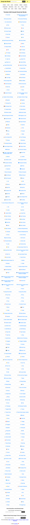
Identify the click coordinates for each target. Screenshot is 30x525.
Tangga (22, 421)
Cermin (8, 452)
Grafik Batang (22, 328)
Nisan (7, 495)
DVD (22, 181)
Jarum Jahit (7, 483)
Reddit (24, 519)
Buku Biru (7, 222)
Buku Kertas (11, 6)
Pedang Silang (22, 381)
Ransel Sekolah (22, 55)
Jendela (22, 156)
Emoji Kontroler (7, 118)
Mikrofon (7, 121)
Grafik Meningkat (22, 325)
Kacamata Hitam (7, 18)
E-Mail (22, 263)
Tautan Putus (7, 412)
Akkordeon (7, 127)
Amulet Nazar (22, 498)
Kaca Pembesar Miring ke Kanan (22, 203)
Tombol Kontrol (22, 118)
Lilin (7, 206)
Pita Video (22, 199)
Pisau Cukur (8, 470)
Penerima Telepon (22, 149)
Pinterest (20, 519)
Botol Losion (22, 470)
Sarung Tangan (7, 31)
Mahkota (7, 74)
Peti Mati (7, 492)
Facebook (13, 519)
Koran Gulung (22, 234)
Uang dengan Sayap (22, 254)
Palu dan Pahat (7, 375)
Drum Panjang (22, 137)
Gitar (22, 127)
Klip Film (7, 187)
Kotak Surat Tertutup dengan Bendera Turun (8, 277)
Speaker (7, 100)
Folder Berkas (22, 313)
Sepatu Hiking (22, 62)
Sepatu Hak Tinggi (22, 65)
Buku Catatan (22, 225)
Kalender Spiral (7, 322)
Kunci (7, 362)
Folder (7, 310)
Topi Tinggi (7, 77)
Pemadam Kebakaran (22, 486)
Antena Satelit (7, 436)
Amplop (22, 260)
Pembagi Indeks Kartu (7, 313)
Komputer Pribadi (22, 159)
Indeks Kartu (8, 325)
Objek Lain (24, 8)
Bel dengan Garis (8, 106)
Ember (7, 480)
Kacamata (7, 14)
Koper (22, 307)
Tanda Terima (22, 257)
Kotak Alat (22, 418)
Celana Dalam (22, 40)
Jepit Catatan (22, 331)
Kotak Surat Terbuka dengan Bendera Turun (8, 281)
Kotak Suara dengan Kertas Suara (7, 285)
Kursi (7, 461)
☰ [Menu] (27, 1)
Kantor (26, 6)
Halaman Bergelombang (22, 228)
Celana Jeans (7, 28)
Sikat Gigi (22, 443)
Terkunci (7, 356)
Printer (22, 165)
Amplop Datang (7, 266)
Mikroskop (7, 433)
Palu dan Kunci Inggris (22, 375)
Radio (7, 124)
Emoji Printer (8, 165)
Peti (22, 492)
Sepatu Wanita (7, 71)
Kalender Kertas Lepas (22, 316)
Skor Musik (22, 106)
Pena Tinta (7, 294)
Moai (22, 501)
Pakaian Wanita (7, 46)
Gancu (7, 418)
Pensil (7, 288)
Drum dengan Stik (8, 137)
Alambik (22, 424)
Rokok (22, 489)
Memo (7, 307)
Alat (9, 8)
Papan (7, 504)
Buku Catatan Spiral (7, 319)
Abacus (8, 184)
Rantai (7, 415)
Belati (22, 378)
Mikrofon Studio (7, 112)
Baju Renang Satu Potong (7, 40)
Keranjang (7, 477)
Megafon (22, 100)
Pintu (7, 449)
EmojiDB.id (16, 523)
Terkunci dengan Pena (7, 359)
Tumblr (27, 519)
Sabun (22, 480)
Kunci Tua (22, 362)
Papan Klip (7, 331)
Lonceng (22, 103)
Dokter (16, 8)
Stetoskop (7, 446)
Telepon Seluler (22, 143)
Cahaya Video (5, 6)
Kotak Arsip (22, 347)
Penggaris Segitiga (22, 341)
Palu (22, 365)
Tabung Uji (22, 427)
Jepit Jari (22, 46)
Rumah (20, 8)
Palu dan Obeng (7, 378)
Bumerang (7, 387)
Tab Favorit (22, 237)
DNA (22, 430)
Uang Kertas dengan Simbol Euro (22, 250)
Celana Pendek (7, 43)
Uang (15, 6)
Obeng (7, 396)
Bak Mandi (7, 467)
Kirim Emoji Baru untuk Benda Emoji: (15, 510)
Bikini (22, 43)
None (22, 89)
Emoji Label (22, 240)
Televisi (22, 193)
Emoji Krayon (7, 304)
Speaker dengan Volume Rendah (22, 93)
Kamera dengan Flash (22, 196)
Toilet (22, 461)
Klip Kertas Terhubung (22, 338)
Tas (7, 49)
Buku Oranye (22, 222)
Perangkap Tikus (22, 467)
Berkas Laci (22, 350)
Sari (22, 37)
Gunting (7, 344)
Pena (22, 294)
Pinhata (8, 140)
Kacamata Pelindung (22, 18)
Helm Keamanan (7, 83)
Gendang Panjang (8, 143)
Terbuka (22, 356)
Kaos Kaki (7, 34)
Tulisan (22, 6)
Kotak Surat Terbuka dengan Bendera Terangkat (22, 277)
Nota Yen (7, 254)
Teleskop (22, 433)
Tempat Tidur (8, 455)
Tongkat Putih (7, 409)
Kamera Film (22, 184)
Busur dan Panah (22, 387)
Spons (7, 486)
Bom (22, 384)
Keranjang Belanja (8, 489)
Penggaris (7, 341)
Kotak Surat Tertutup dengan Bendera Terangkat (22, 273)
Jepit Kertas (8, 338)
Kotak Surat (22, 280)
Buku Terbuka (7, 216)
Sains (12, 8)
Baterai (8, 156)
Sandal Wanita (7, 68)
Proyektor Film (7, 190)
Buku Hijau (22, 219)
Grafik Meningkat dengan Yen (7, 260)
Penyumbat (7, 464)
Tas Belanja (22, 52)
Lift (22, 449)
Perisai (8, 390)
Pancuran (22, 464)
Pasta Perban (7, 443)
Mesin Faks (22, 152)
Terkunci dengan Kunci (22, 359)
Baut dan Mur (22, 396)
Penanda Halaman (8, 240)
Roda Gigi (7, 399)
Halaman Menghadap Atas (22, 231)
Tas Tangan (22, 49)
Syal (22, 28)
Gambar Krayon (22, 304)
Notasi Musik (22, 109)
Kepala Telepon (22, 121)
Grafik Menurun (7, 328)
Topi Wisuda (22, 77)
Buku (7, 225)
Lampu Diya (22, 213)
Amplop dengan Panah (22, 266)
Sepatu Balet (22, 68)
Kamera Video (7, 199)
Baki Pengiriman (7, 269)
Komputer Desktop (7, 162)
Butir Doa (7, 86)
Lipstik (22, 86)
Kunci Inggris (22, 393)
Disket (22, 178)
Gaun (22, 34)
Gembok (5, 8)
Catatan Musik (7, 109)
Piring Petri (7, 430)
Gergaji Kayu (8, 393)
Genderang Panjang (22, 71)
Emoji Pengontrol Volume (7, 115)
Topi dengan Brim (8, 80)
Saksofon (22, 124)
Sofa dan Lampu (7, 458)
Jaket (22, 31)
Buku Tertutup (22, 216)
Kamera (8, 196)
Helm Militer (22, 80)
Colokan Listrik (7, 159)
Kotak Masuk (22, 269)
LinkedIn (16, 519)
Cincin (7, 89)
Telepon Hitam (22, 146)
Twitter (9, 519)
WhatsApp (15, 520)
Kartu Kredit (8, 257)
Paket (7, 272)
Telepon (7, 149)
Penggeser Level (22, 115)
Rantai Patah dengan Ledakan (22, 412)
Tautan (22, 409)
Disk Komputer (7, 178)
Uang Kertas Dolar (8, 250)
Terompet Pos (7, 103)
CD (7, 181)
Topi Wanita (22, 74)
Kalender (7, 316)
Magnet (8, 421)
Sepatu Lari (7, 62)
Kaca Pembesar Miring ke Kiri (7, 202)
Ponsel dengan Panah (7, 146)
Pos (18, 6)
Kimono (8, 37)
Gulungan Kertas (22, 477)
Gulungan (7, 231)
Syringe (22, 436)
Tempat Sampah (7, 353)
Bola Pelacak (8, 175)
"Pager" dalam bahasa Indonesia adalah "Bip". (7, 153)
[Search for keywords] (16, 1)
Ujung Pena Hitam (8, 291)
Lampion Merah (7, 213)
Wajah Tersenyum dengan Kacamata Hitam (22, 15)
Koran (7, 234)
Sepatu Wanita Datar (7, 65)
